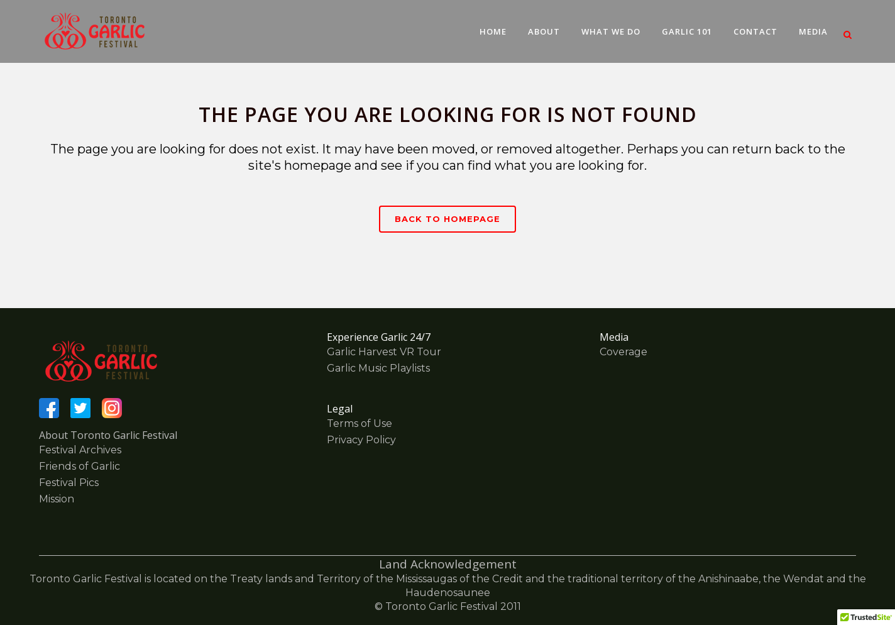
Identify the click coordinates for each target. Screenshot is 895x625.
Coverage (623, 352)
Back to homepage (447, 219)
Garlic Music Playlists (378, 368)
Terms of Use (359, 423)
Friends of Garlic (79, 466)
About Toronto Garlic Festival (108, 435)
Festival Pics (69, 483)
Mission (56, 499)
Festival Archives (80, 450)
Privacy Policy (361, 440)
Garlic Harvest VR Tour (384, 352)
